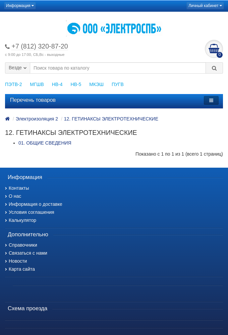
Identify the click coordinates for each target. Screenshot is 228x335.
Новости (16, 261)
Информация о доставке (33, 204)
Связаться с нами (26, 253)
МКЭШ (96, 84)
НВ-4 (57, 84)
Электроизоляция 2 (37, 118)
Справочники (21, 245)
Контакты (17, 188)
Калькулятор (20, 220)
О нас (13, 196)
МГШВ (37, 84)
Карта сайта (20, 269)
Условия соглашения (29, 212)
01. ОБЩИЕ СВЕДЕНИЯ (44, 143)
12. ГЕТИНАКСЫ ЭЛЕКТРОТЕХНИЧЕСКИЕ (111, 118)
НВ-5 (75, 84)
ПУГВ (118, 84)
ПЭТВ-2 (13, 84)
